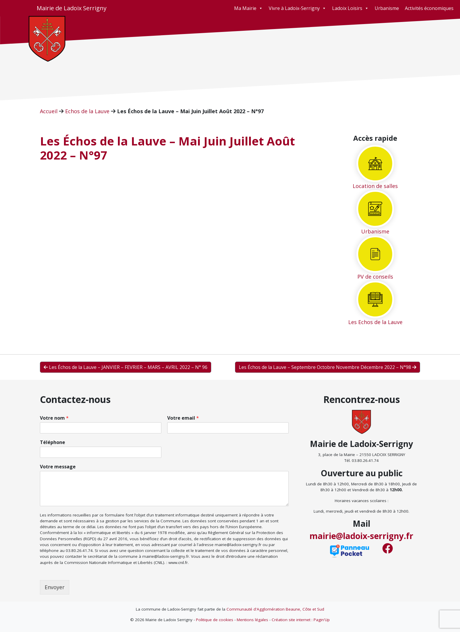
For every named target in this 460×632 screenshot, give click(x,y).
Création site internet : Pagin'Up (301, 619)
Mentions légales (252, 619)
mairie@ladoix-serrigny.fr (361, 535)
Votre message (58, 467)
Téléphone (52, 442)
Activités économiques (429, 8)
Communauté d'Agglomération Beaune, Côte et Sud (275, 609)
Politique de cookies (214, 619)
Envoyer (55, 587)
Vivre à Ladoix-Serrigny (297, 8)
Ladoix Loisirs (350, 8)
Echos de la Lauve (87, 111)
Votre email (183, 418)
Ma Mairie (248, 8)
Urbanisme (387, 8)
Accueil (49, 111)
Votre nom (54, 418)
